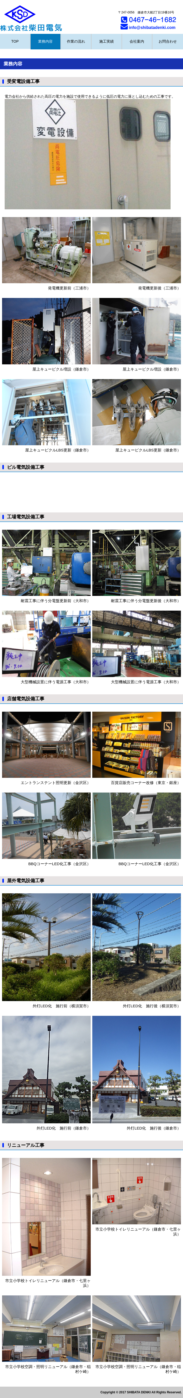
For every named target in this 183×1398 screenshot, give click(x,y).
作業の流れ (76, 41)
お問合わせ (168, 41)
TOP (15, 41)
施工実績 (106, 41)
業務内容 (45, 41)
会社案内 (137, 41)
